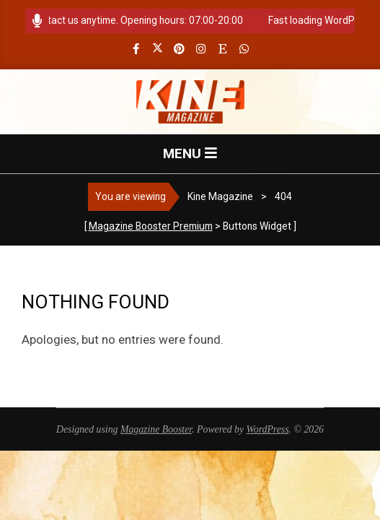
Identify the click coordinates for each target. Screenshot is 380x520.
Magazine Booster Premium (151, 226)
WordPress (268, 429)
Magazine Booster (156, 429)
